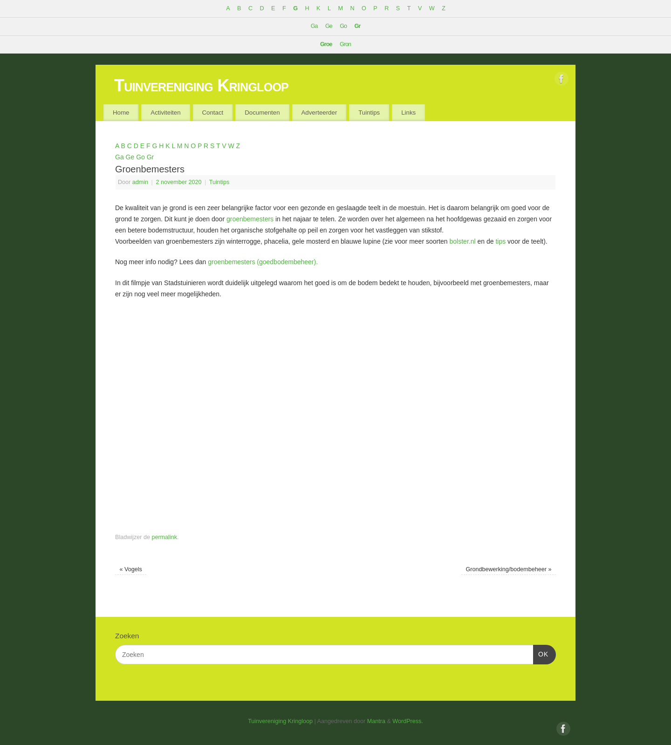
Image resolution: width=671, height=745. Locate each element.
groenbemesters (250, 219)
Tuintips (369, 112)
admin (140, 182)
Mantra (376, 721)
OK (540, 653)
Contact (212, 112)
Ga (314, 26)
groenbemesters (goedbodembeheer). (263, 262)
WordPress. (407, 721)
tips (500, 241)
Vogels (130, 569)
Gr (358, 26)
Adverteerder (319, 112)
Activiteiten (165, 112)
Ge (328, 26)
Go (343, 26)
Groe (326, 44)
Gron (345, 44)
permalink (164, 537)
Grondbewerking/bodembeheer (508, 569)
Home (121, 112)
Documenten (262, 112)
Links (408, 112)
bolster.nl (463, 241)
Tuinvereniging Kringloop (201, 85)
